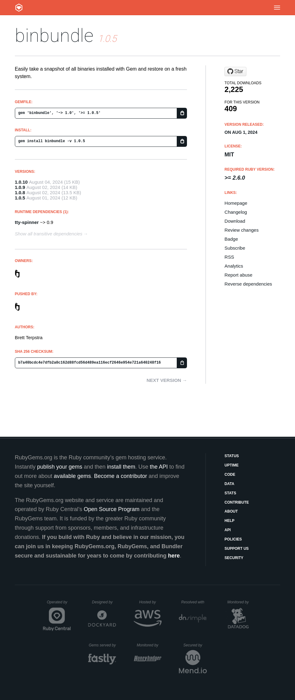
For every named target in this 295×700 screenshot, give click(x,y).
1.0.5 (20, 197)
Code (229, 474)
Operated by (59, 604)
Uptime (231, 465)
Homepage (235, 203)
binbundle (54, 35)
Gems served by (102, 645)
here (174, 556)
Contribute (236, 502)
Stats (230, 493)
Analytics (233, 266)
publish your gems (59, 467)
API (227, 530)
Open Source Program (111, 509)
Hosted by (150, 602)
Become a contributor (120, 476)
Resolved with (193, 602)
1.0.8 (20, 192)
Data (229, 484)
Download (234, 221)
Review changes (241, 230)
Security (233, 558)
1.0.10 (21, 182)
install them (121, 467)
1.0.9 (20, 187)
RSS (229, 257)
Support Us (236, 548)
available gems (72, 476)
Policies (233, 539)
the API (159, 467)
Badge (231, 239)
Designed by (104, 602)
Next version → (166, 380)
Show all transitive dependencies (48, 233)
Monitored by (239, 602)
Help (229, 520)
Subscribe (234, 248)
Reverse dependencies (248, 284)
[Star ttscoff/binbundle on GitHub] (235, 71)
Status (231, 456)
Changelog (235, 212)
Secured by (194, 645)
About (231, 511)
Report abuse (238, 275)
